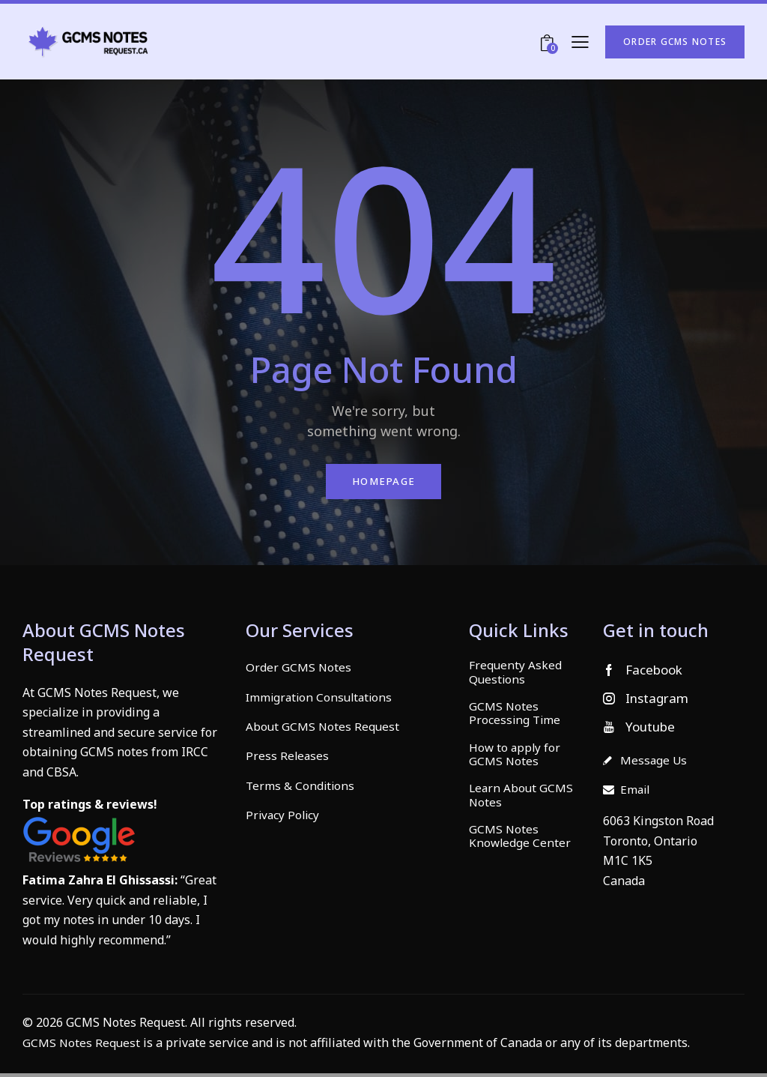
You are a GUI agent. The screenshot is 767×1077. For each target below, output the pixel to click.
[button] (580, 41)
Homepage (383, 483)
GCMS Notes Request (82, 1045)
